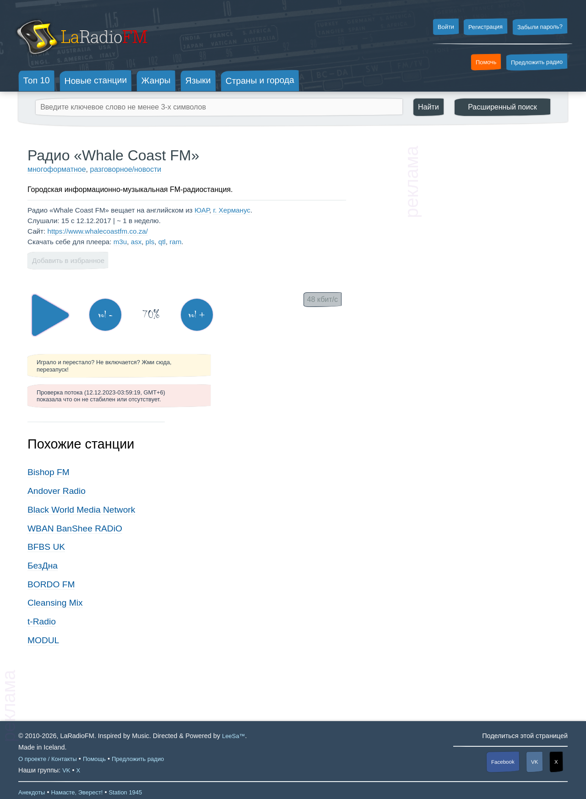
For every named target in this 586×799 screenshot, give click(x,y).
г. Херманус (231, 210)
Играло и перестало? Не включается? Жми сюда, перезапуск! (104, 365)
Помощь (94, 758)
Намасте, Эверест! (77, 792)
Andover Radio (56, 491)
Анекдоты (31, 792)
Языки (198, 81)
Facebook (503, 762)
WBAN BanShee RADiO (74, 528)
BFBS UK (46, 547)
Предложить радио (537, 62)
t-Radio (41, 621)
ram (175, 242)
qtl (162, 242)
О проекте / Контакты (47, 758)
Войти (445, 27)
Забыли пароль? (540, 27)
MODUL (43, 640)
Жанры (156, 80)
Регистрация (485, 26)
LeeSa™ (233, 736)
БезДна (42, 565)
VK (534, 762)
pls (150, 242)
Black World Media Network (81, 509)
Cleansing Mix (55, 602)
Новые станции (95, 80)
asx (136, 242)
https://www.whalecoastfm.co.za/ (97, 231)
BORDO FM (51, 584)
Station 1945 (125, 792)
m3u (120, 242)
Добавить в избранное (68, 260)
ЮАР (202, 210)
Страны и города (259, 80)
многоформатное (56, 169)
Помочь (486, 62)
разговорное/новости (125, 169)
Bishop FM (48, 472)
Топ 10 (36, 80)
